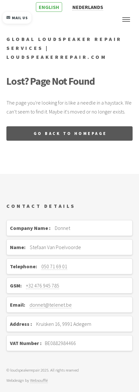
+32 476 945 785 (42, 285)
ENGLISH (49, 7)
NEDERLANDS (87, 7)
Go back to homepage (70, 133)
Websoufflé (39, 380)
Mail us (17, 17)
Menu (126, 19)
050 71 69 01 (54, 266)
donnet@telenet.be (50, 305)
